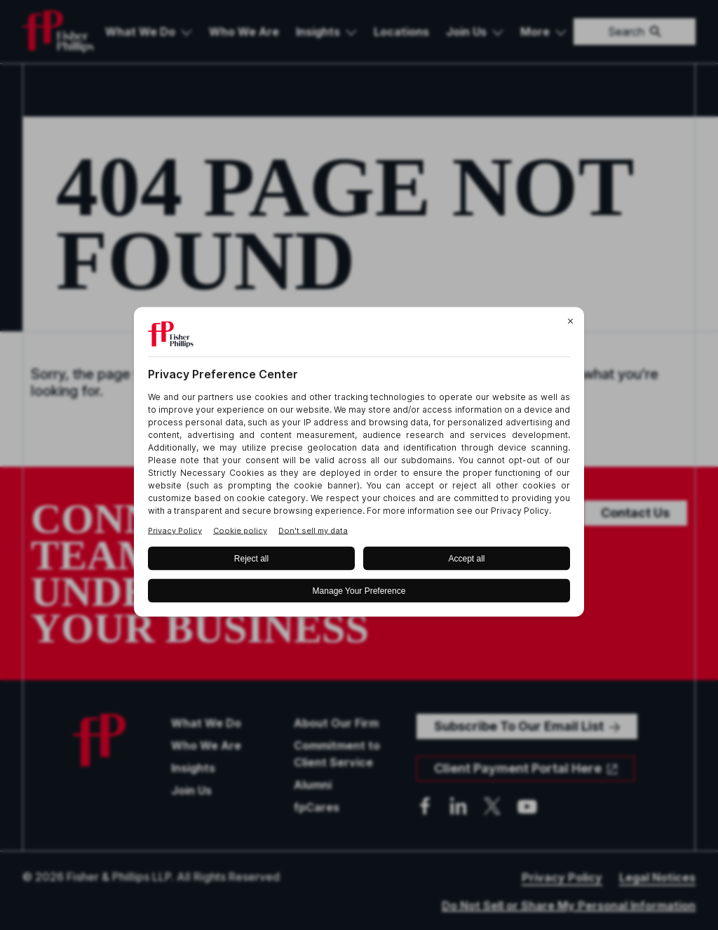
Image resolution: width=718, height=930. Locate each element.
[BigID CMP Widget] (359, 465)
